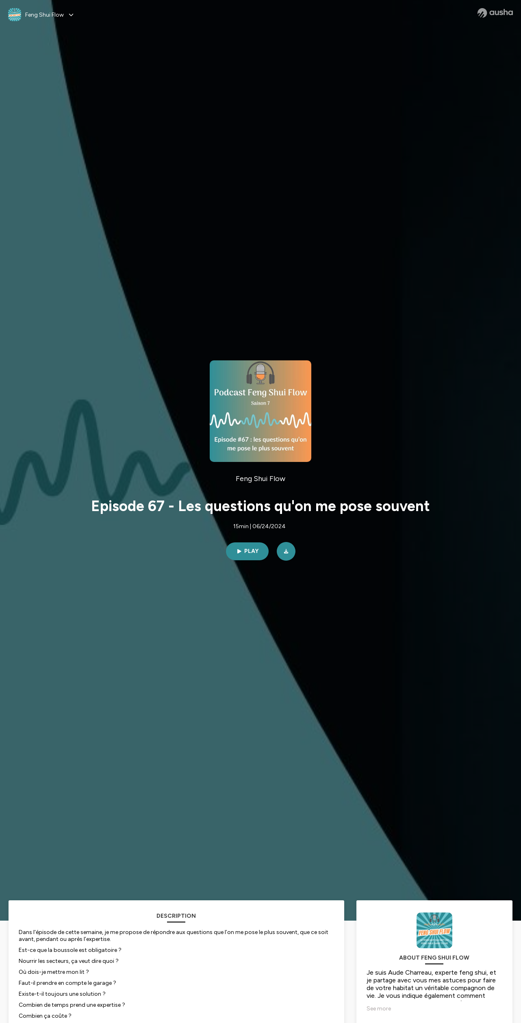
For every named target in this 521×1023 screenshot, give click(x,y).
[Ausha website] (495, 13)
